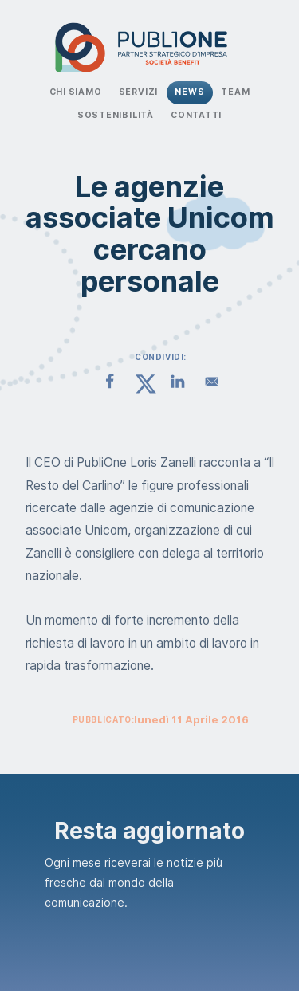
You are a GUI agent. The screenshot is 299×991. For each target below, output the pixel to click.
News (189, 92)
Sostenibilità (115, 115)
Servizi (139, 92)
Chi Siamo (75, 92)
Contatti (196, 115)
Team (235, 92)
